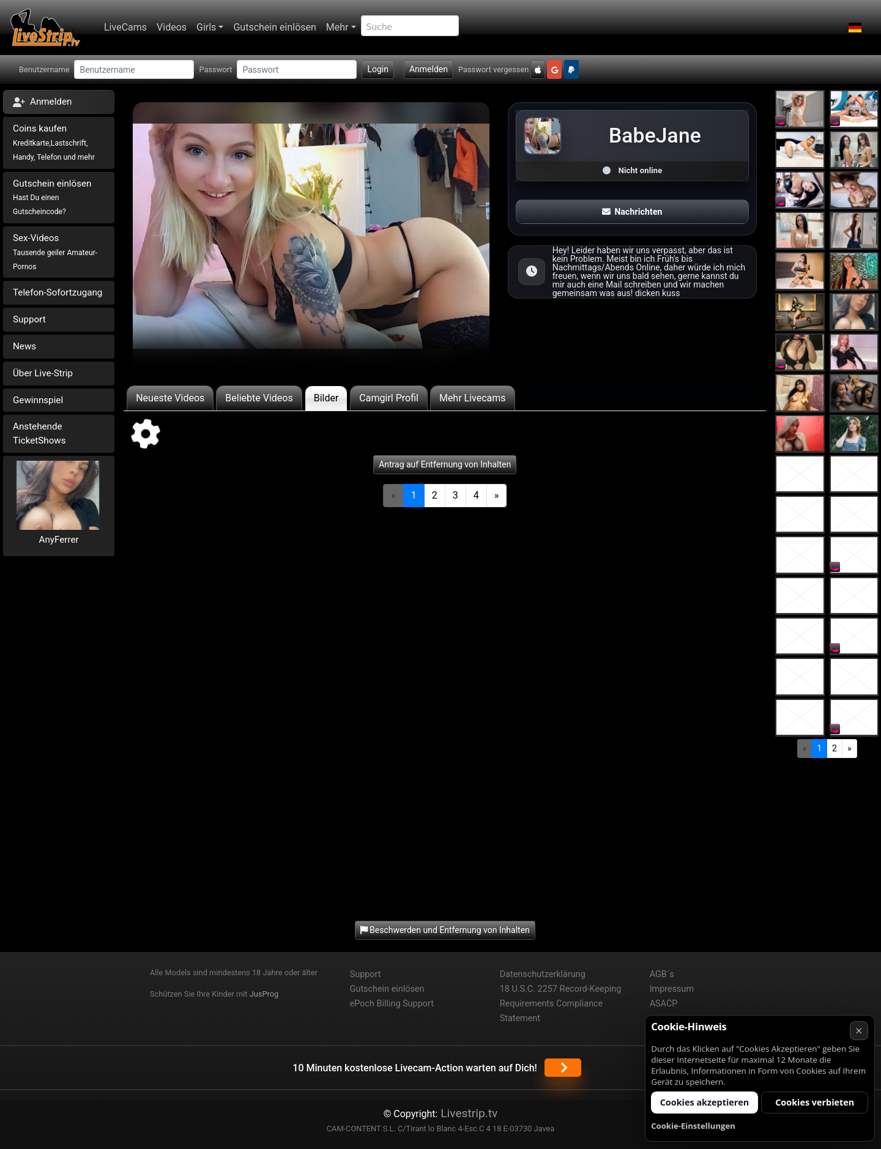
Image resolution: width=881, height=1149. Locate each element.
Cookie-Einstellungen (693, 1125)
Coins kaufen (54, 142)
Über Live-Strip (43, 373)
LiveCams (125, 27)
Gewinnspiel (38, 400)
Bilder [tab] (326, 398)
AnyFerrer (59, 539)
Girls (206, 27)
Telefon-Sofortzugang (57, 292)
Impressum (672, 989)
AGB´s (662, 974)
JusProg (264, 993)
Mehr (337, 27)
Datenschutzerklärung (542, 974)
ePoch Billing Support (392, 1003)
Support (29, 319)
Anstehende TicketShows (39, 433)
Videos (172, 27)
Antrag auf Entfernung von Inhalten (445, 464)
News (24, 346)
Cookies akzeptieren (704, 1102)
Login (377, 69)
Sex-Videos (55, 251)
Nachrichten (632, 212)
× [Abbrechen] (858, 1030)
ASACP (664, 1003)
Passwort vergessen (493, 69)
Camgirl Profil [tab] (388, 398)
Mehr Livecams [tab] (472, 398)
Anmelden (428, 69)
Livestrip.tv (467, 1113)
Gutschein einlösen (274, 27)
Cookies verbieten (814, 1102)
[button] (855, 27)
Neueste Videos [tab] (170, 398)
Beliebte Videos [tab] (258, 398)
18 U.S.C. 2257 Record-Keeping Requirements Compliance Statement (561, 1004)
